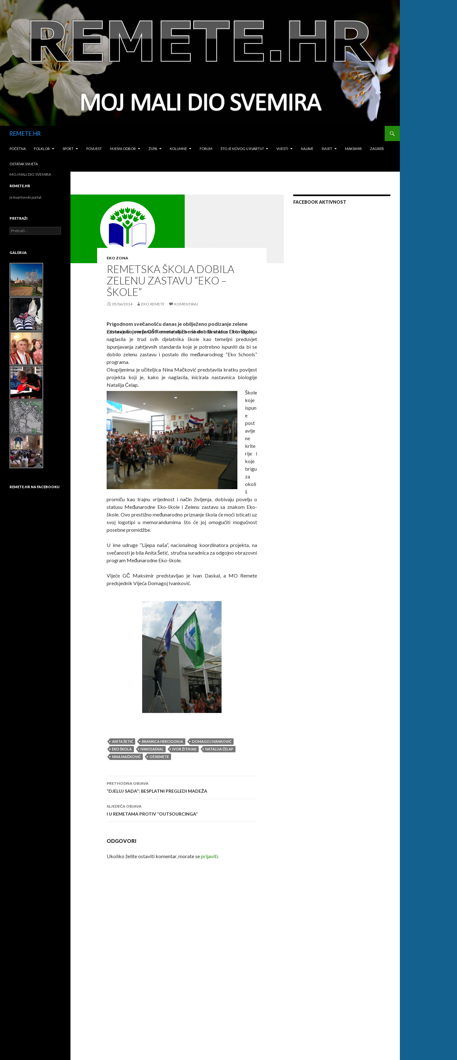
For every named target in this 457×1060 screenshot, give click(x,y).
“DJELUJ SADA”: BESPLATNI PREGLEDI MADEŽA (182, 787)
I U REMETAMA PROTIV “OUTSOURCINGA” (182, 810)
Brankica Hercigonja (162, 741)
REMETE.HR (25, 133)
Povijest (94, 149)
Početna (18, 149)
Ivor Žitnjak (184, 749)
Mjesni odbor (123, 149)
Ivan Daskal (152, 749)
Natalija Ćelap (219, 749)
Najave (307, 149)
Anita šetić (122, 741)
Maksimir (353, 149)
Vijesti (282, 149)
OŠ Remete (159, 757)
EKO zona (117, 258)
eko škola (122, 749)
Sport (68, 149)
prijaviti (209, 856)
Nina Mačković (126, 757)
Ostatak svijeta (24, 164)
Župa (153, 149)
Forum (206, 149)
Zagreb (377, 149)
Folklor (42, 149)
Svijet (326, 149)
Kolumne (178, 149)
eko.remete (153, 304)
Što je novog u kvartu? (242, 149)
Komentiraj (186, 304)
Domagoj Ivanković (211, 741)
